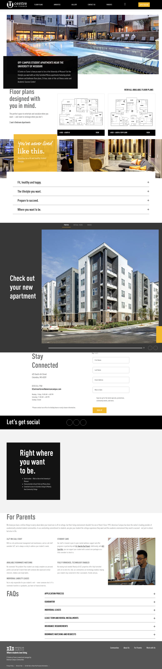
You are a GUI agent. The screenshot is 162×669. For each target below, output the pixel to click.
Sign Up (100, 409)
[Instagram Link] (159, 334)
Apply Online (144, 5)
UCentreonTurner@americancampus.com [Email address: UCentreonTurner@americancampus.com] (46, 388)
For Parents (137, 646)
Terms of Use (19, 665)
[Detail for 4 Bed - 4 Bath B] (81, 115)
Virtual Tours (78, 224)
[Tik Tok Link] (159, 340)
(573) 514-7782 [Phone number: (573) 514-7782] (37, 385)
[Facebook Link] (159, 329)
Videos (89, 224)
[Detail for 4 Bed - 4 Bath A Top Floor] (131, 115)
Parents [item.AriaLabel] (109, 5)
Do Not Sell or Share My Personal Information (36, 665)
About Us (126, 646)
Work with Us (151, 646)
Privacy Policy (10, 665)
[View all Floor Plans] (106, 90)
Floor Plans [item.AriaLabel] (38, 5)
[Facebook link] (70, 421)
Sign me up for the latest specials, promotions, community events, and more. (110, 398)
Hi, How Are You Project (83, 545)
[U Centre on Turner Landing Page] (17, 4)
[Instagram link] (77, 421)
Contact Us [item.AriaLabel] (91, 5)
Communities (113, 646)
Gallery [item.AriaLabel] (74, 5)
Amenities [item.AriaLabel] (57, 5)
